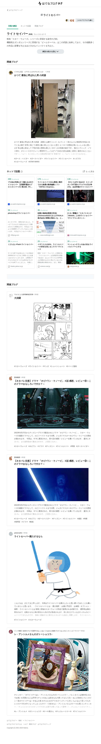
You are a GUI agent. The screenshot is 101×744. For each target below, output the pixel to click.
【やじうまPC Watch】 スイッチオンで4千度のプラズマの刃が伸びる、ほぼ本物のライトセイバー (80, 184)
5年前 (83, 631)
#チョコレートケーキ (63, 711)
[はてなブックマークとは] (22, 171)
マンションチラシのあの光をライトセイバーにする (80, 245)
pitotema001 (18, 533)
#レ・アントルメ (20, 711)
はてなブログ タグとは (14, 724)
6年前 (25, 533)
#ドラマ (41, 446)
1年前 (48, 72)
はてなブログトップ (44, 724)
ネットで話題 (26, 26)
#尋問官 (17, 522)
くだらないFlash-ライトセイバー (20, 244)
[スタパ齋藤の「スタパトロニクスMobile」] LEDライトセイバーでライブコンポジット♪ (80, 215)
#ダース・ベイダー (21, 159)
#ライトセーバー (65, 159)
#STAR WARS (34, 162)
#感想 (79, 519)
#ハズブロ (77, 159)
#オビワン (32, 446)
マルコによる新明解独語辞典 (23, 294)
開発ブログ (32, 724)
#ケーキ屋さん (48, 711)
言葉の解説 (12, 26)
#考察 (85, 519)
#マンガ (46, 366)
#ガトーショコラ (35, 711)
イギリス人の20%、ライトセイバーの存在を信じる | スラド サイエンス (50, 246)
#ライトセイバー (51, 159)
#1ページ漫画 (71, 366)
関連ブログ (39, 26)
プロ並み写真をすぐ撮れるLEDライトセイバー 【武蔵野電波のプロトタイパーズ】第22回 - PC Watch (20, 184)
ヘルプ (25, 724)
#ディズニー (50, 446)
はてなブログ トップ (14, 10)
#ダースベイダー (36, 159)
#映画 (31, 522)
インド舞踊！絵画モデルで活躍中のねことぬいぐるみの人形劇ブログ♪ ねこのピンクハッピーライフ (46, 631)
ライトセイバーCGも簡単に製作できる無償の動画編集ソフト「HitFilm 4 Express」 (50, 184)
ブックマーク (13, 179)
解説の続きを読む (50, 51)
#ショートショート (57, 366)
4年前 (23, 377)
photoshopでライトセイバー (19, 213)
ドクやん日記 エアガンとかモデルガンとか (29, 72)
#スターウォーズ (20, 162)
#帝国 (72, 446)
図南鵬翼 (17, 377)
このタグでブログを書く (85, 20)
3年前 (36, 294)
